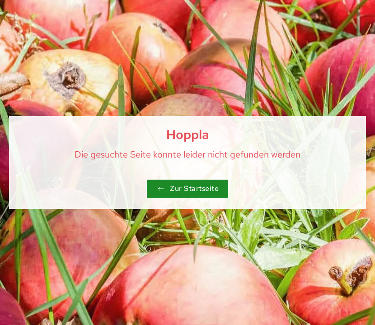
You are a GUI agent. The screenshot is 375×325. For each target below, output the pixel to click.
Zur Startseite (187, 188)
